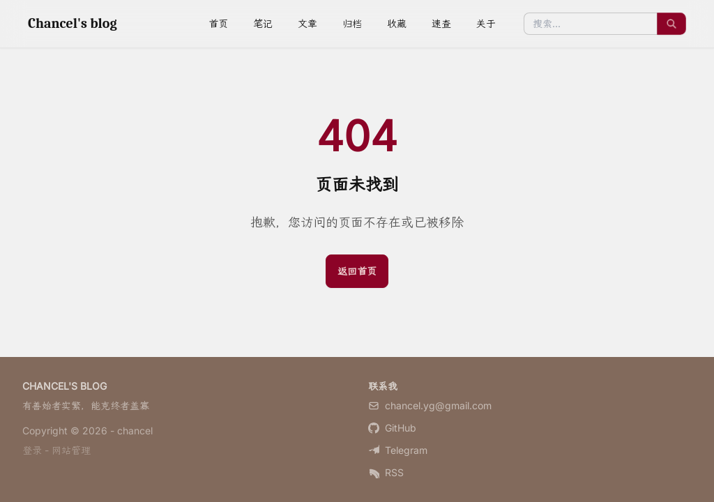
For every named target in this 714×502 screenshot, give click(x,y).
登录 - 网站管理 (56, 450)
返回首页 (357, 271)
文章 (307, 23)
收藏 (397, 23)
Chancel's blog (72, 23)
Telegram (397, 450)
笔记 (263, 23)
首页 (218, 23)
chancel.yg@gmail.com (430, 405)
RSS (386, 472)
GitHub (392, 428)
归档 (352, 23)
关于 (486, 23)
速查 (441, 23)
